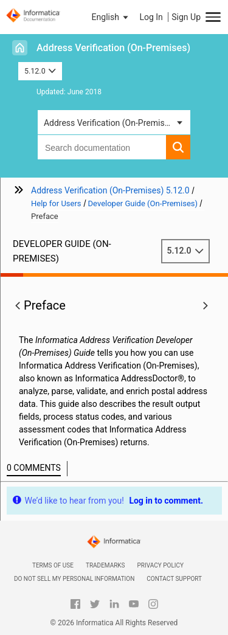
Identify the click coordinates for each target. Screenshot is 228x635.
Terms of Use (53, 565)
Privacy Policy (160, 565)
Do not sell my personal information (74, 578)
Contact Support (174, 578)
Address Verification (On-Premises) (113, 48)
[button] (111, 17)
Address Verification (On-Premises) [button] (110, 123)
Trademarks (105, 565)
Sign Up (186, 17)
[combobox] (102, 147)
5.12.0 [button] (40, 70)
